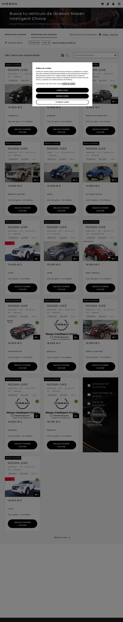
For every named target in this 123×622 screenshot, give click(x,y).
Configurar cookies (62, 102)
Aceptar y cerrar (62, 90)
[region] (62, 84)
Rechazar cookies (62, 96)
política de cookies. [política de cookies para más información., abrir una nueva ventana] (69, 84)
